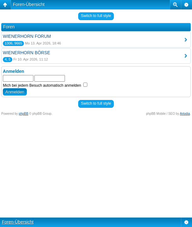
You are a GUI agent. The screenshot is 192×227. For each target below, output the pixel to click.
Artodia (185, 113)
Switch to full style (96, 16)
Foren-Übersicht (28, 4)
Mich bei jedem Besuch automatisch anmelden (45, 85)
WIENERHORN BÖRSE (26, 52)
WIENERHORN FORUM (27, 36)
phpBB (23, 113)
